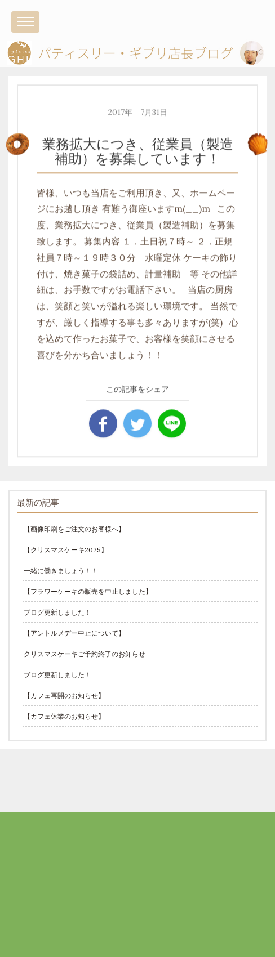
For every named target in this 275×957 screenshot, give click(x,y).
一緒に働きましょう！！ (61, 570)
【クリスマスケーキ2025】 (66, 549)
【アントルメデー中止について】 (74, 633)
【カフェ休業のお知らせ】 (64, 716)
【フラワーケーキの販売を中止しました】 (88, 591)
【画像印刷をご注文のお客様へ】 (74, 529)
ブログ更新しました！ (57, 612)
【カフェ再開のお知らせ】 (64, 695)
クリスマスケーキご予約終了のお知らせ (84, 654)
